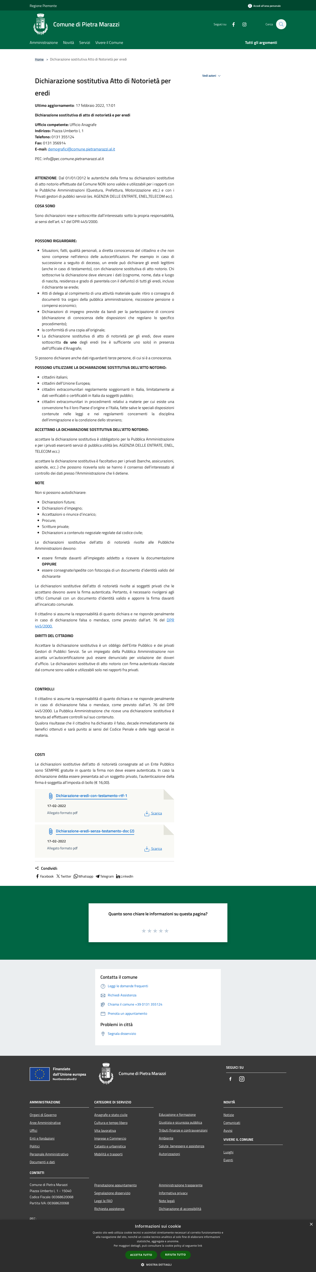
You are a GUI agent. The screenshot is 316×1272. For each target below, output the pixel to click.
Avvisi (227, 1130)
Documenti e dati (42, 1162)
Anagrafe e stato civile (110, 1114)
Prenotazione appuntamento (115, 1185)
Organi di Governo (43, 1114)
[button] (158, 1264)
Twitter (63, 876)
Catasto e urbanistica (110, 1146)
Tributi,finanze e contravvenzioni (183, 1130)
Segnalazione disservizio (112, 1193)
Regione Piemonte (43, 5)
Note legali (167, 1200)
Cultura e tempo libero (110, 1122)
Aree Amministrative (45, 1122)
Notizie (228, 1114)
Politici (35, 1146)
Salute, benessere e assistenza (181, 1146)
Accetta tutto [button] (141, 1255)
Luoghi (228, 1152)
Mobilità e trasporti (108, 1154)
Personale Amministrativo (49, 1154)
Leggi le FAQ (103, 1200)
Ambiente (166, 1138)
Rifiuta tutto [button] (175, 1254)
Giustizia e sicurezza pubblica (180, 1122)
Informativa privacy (173, 1193)
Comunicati (231, 1122)
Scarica (152, 813)
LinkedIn (124, 876)
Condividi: (46, 868)
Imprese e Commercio (110, 1138)
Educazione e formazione (177, 1114)
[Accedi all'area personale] (264, 6)
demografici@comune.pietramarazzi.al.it (81, 149)
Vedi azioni (212, 75)
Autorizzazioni (169, 1153)
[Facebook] (231, 24)
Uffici (33, 1130)
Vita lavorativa (105, 1130)
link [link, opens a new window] (200, 1246)
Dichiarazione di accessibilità (180, 1208)
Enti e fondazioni (42, 1138)
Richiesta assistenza (109, 1208)
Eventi (228, 1160)
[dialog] (158, 1246)
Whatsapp (83, 876)
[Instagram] (242, 24)
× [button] (311, 1224)
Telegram (104, 876)
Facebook (44, 876)
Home (39, 59)
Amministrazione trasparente (181, 1185)
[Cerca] (281, 24)
